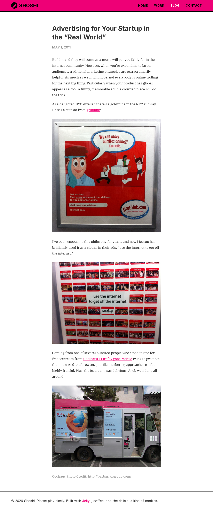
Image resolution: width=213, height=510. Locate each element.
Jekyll (86, 501)
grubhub (93, 109)
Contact (194, 5)
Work (159, 5)
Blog (175, 5)
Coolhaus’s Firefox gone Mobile (107, 358)
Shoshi (24, 5)
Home (143, 5)
